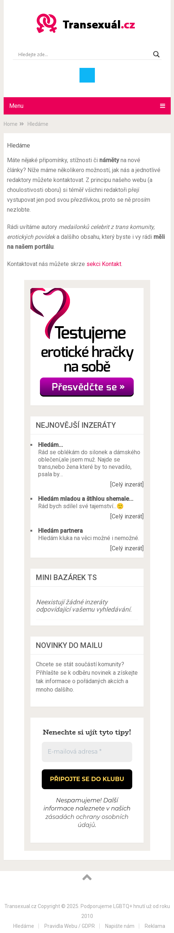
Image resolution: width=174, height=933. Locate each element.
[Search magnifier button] (156, 54)
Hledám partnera (60, 530)
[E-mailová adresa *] (87, 752)
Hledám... (50, 444)
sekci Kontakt (103, 263)
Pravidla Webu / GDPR (69, 926)
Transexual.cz (20, 906)
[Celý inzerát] (127, 484)
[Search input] (83, 54)
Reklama (155, 926)
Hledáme (23, 926)
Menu (16, 105)
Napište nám (119, 926)
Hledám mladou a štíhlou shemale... (85, 498)
